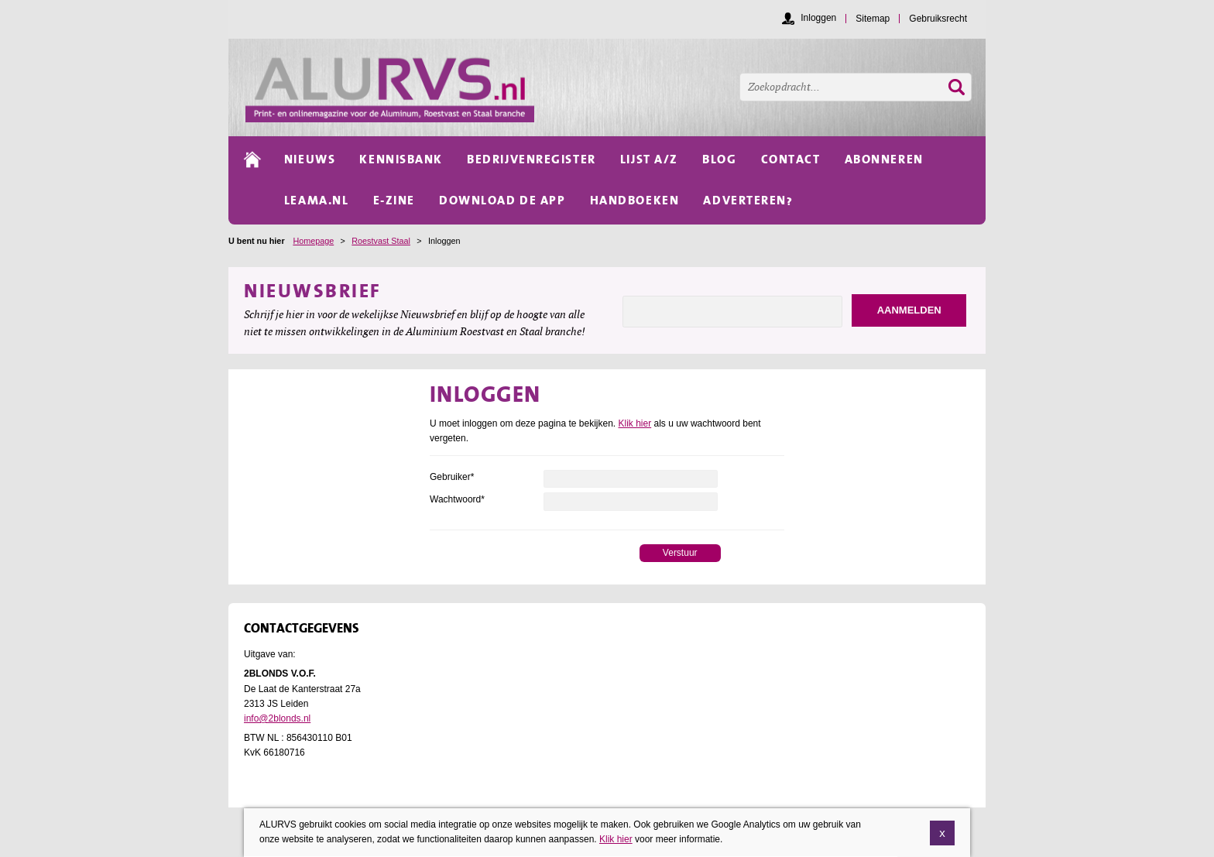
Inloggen (818, 17)
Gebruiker (452, 476)
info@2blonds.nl (277, 718)
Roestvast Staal (381, 240)
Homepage (313, 240)
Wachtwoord (457, 499)
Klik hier (635, 423)
